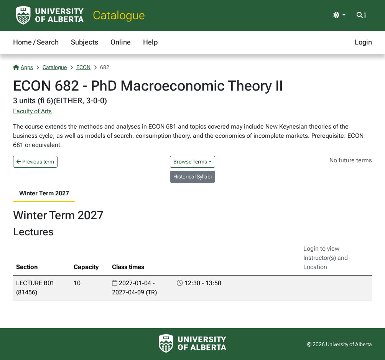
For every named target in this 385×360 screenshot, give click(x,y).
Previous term (35, 162)
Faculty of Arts (32, 111)
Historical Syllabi (192, 176)
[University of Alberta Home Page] (50, 15)
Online (120, 42)
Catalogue (119, 15)
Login (363, 42)
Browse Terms (190, 162)
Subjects (84, 42)
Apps (23, 67)
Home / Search (36, 42)
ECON (83, 67)
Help (150, 42)
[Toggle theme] (339, 15)
